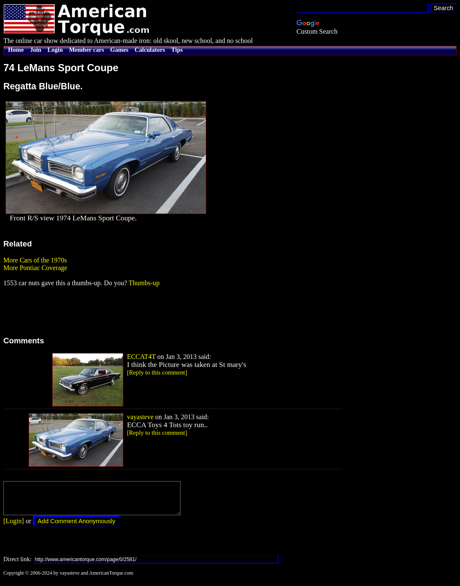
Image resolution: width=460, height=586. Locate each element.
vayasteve (140, 416)
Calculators (150, 49)
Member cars (86, 49)
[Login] (13, 527)
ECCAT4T (141, 356)
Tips (177, 49)
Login (55, 49)
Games (119, 49)
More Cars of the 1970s (35, 260)
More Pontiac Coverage (35, 267)
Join (35, 49)
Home (16, 49)
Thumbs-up (144, 282)
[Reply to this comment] (157, 372)
